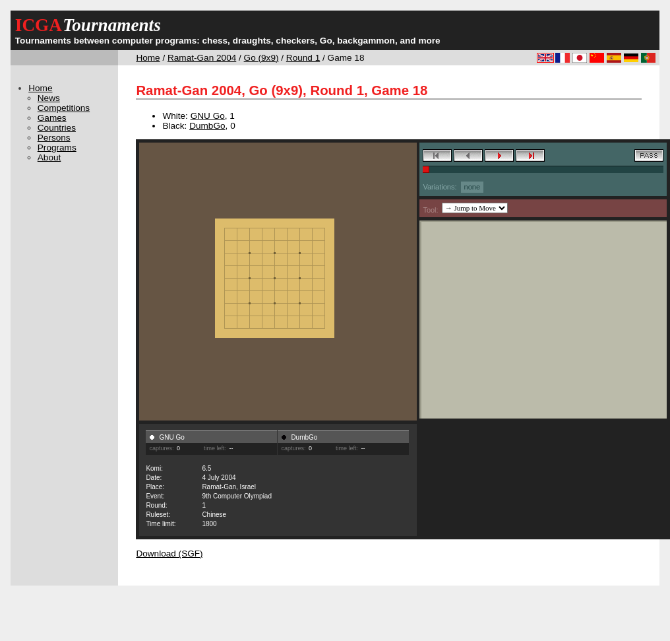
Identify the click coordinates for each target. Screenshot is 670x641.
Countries (57, 128)
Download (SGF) (169, 553)
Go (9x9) (261, 58)
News (49, 98)
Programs (57, 147)
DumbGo (207, 126)
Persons (54, 138)
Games (52, 118)
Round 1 (303, 58)
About (49, 157)
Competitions (64, 108)
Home (148, 58)
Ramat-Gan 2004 (202, 58)
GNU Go (208, 116)
